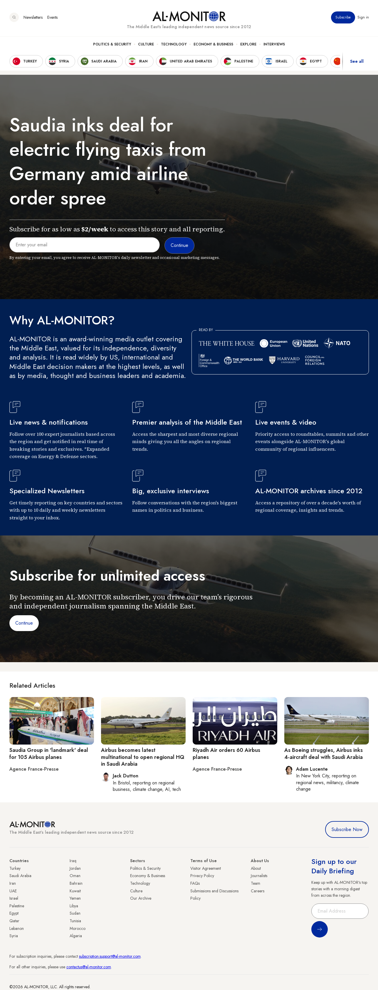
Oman (75, 876)
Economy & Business (213, 44)
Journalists (259, 876)
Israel (13, 898)
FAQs (195, 883)
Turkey (15, 868)
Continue (24, 623)
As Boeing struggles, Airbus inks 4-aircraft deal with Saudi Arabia (323, 753)
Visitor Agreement (205, 868)
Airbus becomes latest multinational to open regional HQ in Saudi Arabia (142, 757)
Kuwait (75, 891)
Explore (248, 44)
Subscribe (343, 17)
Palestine (16, 906)
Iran (12, 883)
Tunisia (75, 921)
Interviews (274, 44)
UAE (13, 891)
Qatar (14, 921)
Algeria (76, 936)
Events (52, 17)
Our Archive (140, 898)
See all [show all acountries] (357, 61)
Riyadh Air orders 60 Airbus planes (226, 753)
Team (255, 883)
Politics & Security (112, 44)
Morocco (77, 928)
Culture (146, 44)
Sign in (363, 17)
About (256, 868)
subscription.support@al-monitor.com (110, 956)
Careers (257, 891)
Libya (74, 906)
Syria (13, 936)
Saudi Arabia (20, 876)
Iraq (73, 861)
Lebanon (16, 928)
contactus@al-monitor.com (88, 967)
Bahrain (76, 883)
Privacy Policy (202, 876)
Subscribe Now (347, 829)
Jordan (75, 868)
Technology (174, 44)
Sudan (75, 913)
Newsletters (33, 17)
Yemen (75, 898)
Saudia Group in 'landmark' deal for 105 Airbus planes (48, 753)
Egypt (14, 913)
